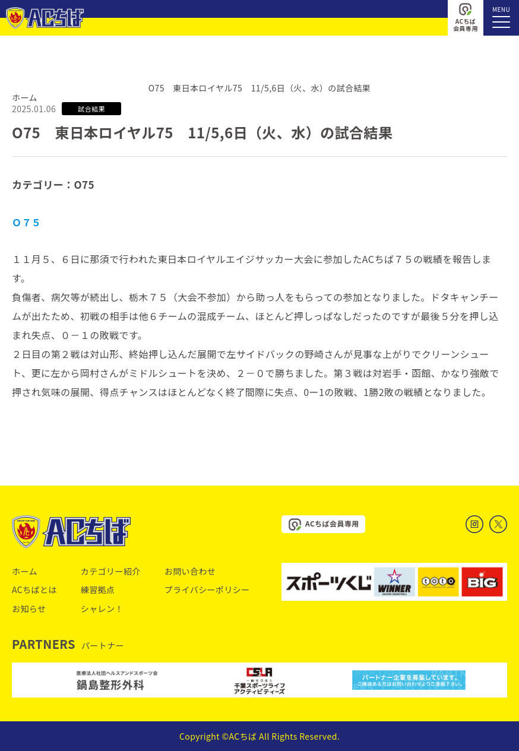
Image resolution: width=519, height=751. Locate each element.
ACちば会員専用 (465, 17)
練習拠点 (98, 589)
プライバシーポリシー (207, 589)
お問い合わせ (190, 571)
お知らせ (29, 608)
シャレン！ (102, 608)
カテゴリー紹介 (111, 571)
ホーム (24, 97)
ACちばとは (34, 589)
